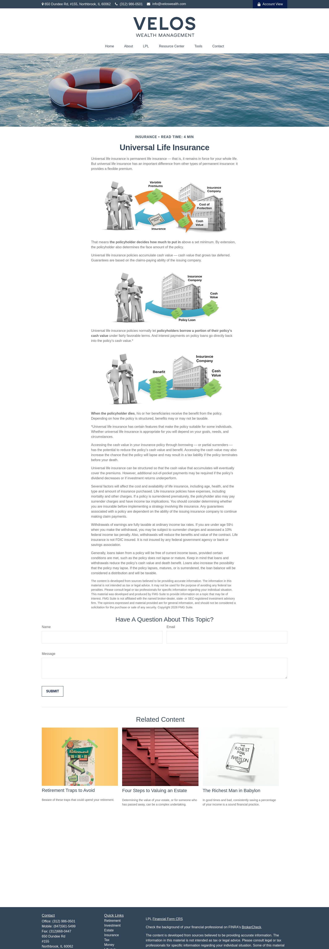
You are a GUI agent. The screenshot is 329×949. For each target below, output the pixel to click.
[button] (109, 46)
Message (48, 654)
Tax (107, 940)
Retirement (112, 920)
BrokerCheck (251, 927)
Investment (112, 925)
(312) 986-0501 (129, 4)
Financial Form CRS (168, 919)
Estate (109, 930)
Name (46, 627)
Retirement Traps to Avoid (68, 790)
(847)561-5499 (65, 926)
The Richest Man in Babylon (231, 790)
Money (109, 944)
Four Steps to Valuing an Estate (154, 790)
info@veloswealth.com (166, 4)
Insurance (111, 935)
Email (171, 627)
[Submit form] (52, 691)
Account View (270, 4)
